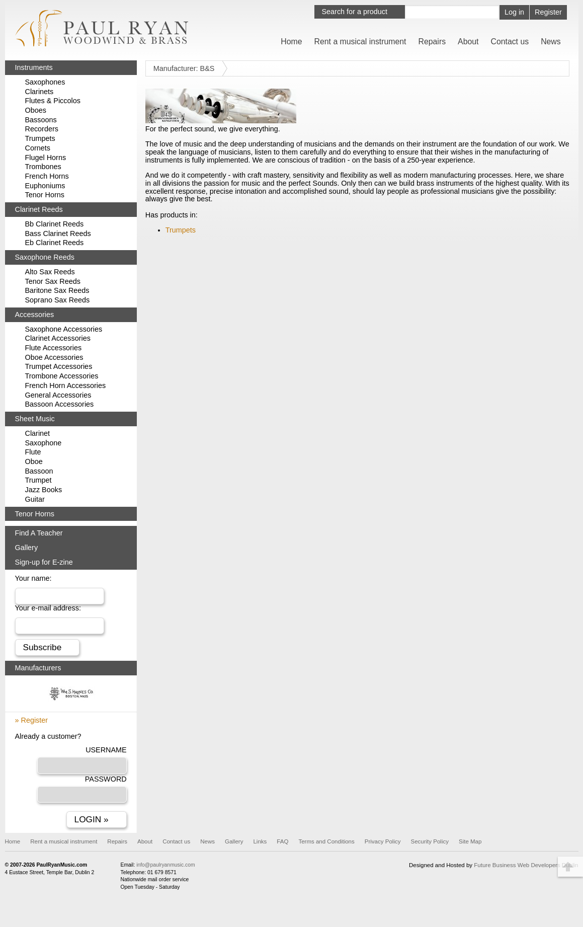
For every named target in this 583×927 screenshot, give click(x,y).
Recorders (41, 129)
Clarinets (39, 92)
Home (291, 41)
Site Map (470, 841)
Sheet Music (35, 419)
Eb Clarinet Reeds (54, 243)
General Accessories (58, 395)
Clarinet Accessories (58, 338)
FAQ (282, 841)
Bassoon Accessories (59, 404)
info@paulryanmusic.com (165, 865)
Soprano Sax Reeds (57, 300)
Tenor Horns (44, 195)
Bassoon (39, 471)
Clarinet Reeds (39, 209)
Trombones (43, 167)
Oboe (34, 461)
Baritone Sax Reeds (57, 290)
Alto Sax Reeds (50, 272)
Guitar (35, 499)
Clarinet (37, 433)
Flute (33, 452)
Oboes (35, 110)
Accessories (34, 315)
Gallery (26, 548)
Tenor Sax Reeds (52, 281)
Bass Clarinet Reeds (58, 233)
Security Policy (429, 841)
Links (260, 841)
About (468, 41)
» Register (31, 720)
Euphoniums (45, 186)
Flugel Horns (45, 157)
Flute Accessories (53, 348)
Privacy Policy (383, 841)
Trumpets (180, 230)
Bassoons (41, 120)
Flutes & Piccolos (52, 101)
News (551, 41)
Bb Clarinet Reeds (54, 224)
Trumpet (38, 480)
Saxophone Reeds (44, 257)
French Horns (47, 176)
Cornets (37, 148)
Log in (514, 12)
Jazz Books (43, 490)
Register (548, 12)
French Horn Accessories (65, 385)
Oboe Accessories (54, 357)
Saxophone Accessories (64, 329)
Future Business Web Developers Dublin (526, 865)
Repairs (432, 41)
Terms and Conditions (326, 841)
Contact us (509, 41)
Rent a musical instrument (360, 41)
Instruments (34, 67)
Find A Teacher (39, 533)
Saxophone (43, 443)
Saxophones (45, 82)
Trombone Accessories (62, 376)
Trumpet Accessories (59, 366)
